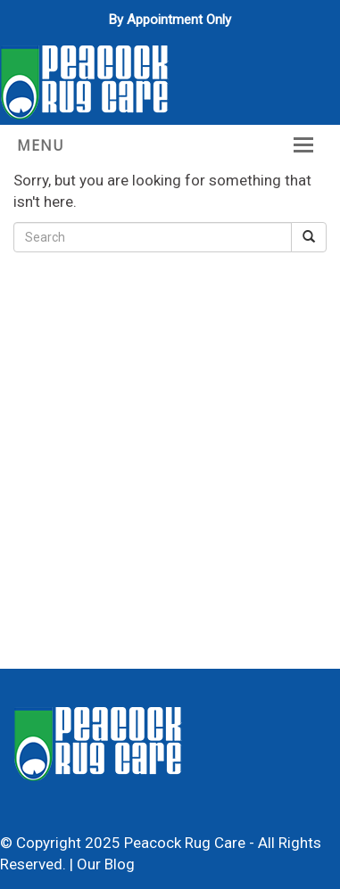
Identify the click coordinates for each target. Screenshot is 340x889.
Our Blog (106, 864)
